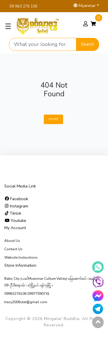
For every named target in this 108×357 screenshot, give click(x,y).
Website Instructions (21, 257)
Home (53, 119)
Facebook (16, 199)
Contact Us (13, 249)
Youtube (15, 220)
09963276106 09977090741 (27, 293)
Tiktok (13, 213)
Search (87, 44)
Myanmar (84, 5)
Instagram (16, 206)
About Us (12, 240)
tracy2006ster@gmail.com (25, 302)
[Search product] (42, 44)
